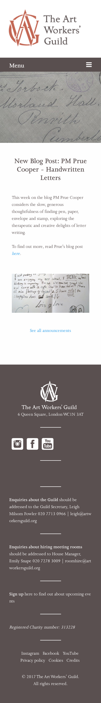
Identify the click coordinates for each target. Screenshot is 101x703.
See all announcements (50, 330)
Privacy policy (32, 660)
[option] (50, 100)
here (16, 253)
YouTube (71, 653)
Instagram (30, 653)
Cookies (56, 660)
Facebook (51, 653)
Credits (73, 660)
